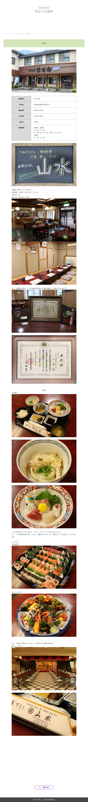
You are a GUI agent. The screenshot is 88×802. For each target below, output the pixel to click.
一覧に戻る (45, 787)
